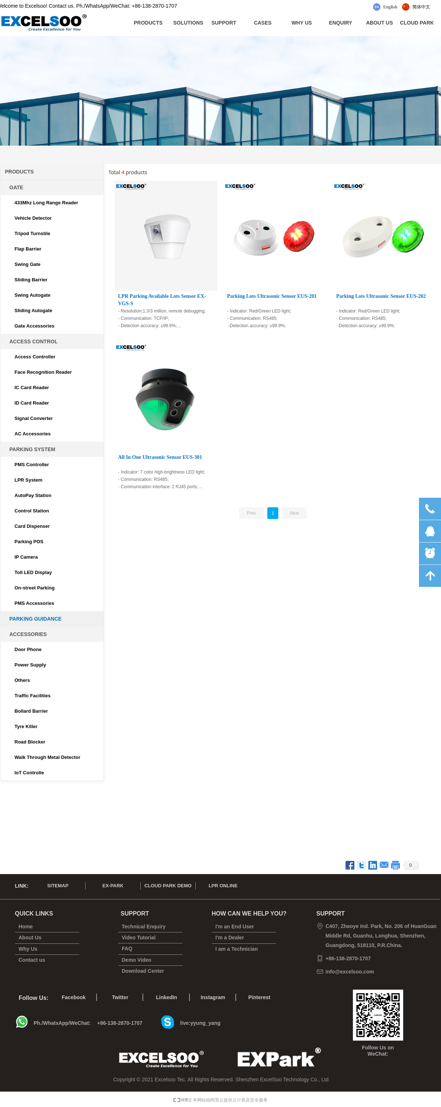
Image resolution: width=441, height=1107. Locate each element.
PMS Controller (32, 464)
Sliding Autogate (34, 310)
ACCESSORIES (28, 634)
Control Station (32, 511)
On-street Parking (35, 588)
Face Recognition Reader (43, 372)
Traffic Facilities (33, 695)
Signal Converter (34, 418)
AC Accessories (33, 433)
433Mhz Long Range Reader (46, 202)
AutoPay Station (33, 495)
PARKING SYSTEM (32, 449)
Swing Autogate (33, 295)
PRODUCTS (148, 23)
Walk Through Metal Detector (47, 757)
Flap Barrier (28, 249)
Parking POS (29, 541)
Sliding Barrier (31, 279)
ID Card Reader (32, 403)
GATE (17, 187)
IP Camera (26, 557)
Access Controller (35, 356)
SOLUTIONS (188, 23)
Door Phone (28, 649)
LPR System (29, 480)
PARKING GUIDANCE (36, 619)
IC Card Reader (32, 387)
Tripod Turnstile (32, 233)
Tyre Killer (26, 726)
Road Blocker (30, 742)
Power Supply (30, 665)
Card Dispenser (32, 526)
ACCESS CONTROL (34, 341)
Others (22, 680)
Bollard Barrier (31, 711)
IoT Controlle (29, 772)
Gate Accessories (35, 326)
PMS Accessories (34, 603)
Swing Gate (28, 264)
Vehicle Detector (33, 218)
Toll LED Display (33, 572)
